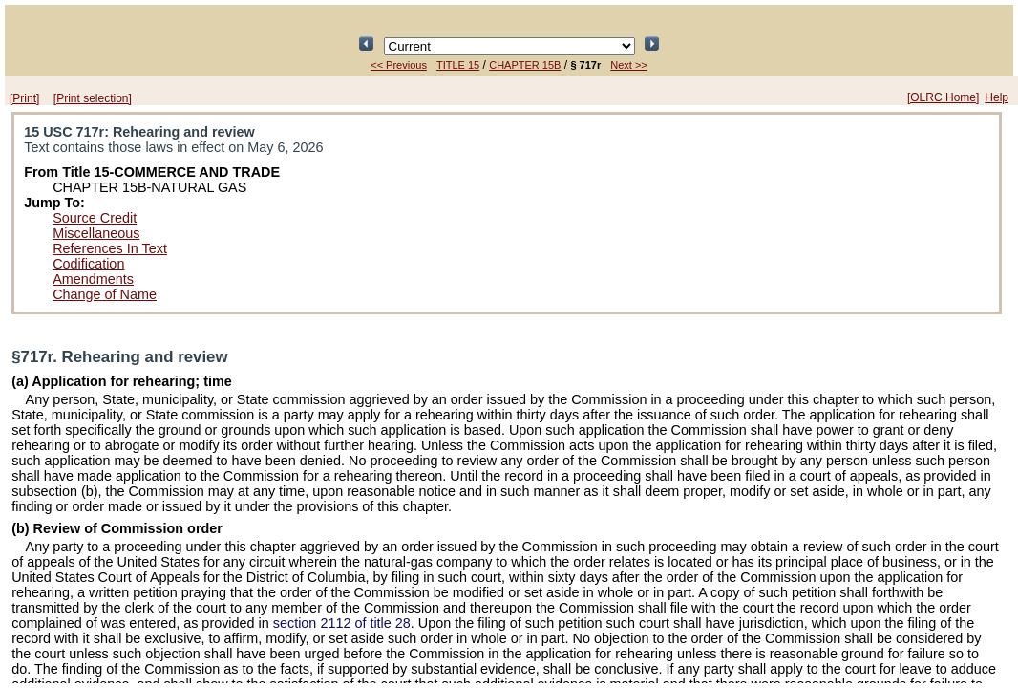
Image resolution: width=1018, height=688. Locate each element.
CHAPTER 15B (525, 65)
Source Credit (95, 218)
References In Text (110, 248)
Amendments (93, 279)
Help (996, 97)
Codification (88, 263)
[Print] (24, 98)
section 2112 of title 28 (342, 623)
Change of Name (105, 294)
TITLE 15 (457, 65)
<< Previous (399, 65)
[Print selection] (92, 98)
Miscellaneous (96, 233)
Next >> (628, 65)
